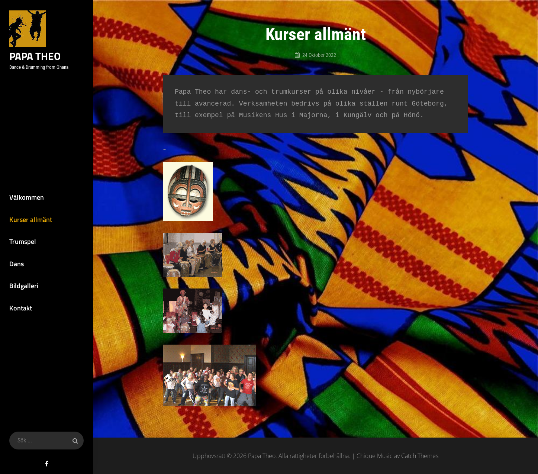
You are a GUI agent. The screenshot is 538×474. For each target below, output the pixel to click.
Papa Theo (35, 56)
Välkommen (26, 197)
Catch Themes (419, 456)
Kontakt (20, 308)
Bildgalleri (23, 286)
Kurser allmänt (30, 220)
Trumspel (22, 241)
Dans (16, 264)
